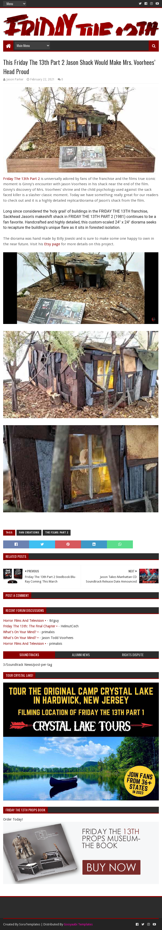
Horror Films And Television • (24, 621)
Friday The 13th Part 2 (21, 179)
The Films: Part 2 (56, 532)
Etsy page (52, 244)
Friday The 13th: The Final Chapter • (30, 626)
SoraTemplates (29, 924)
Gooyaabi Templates (78, 924)
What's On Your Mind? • (21, 632)
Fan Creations (29, 532)
